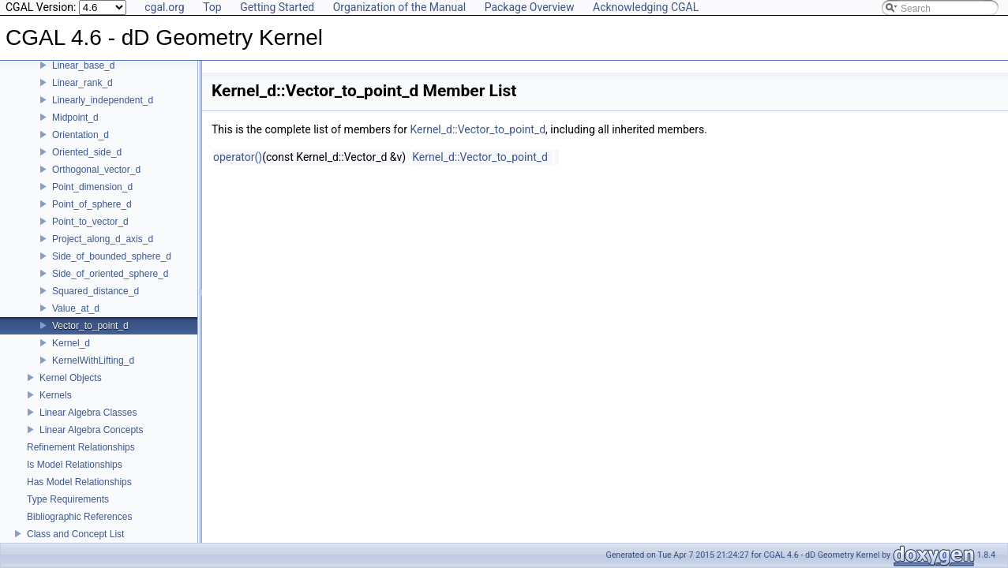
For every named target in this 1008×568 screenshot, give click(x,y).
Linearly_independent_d (102, 100)
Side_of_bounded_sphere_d (111, 256)
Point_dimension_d (92, 186)
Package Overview (530, 7)
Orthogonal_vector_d (96, 169)
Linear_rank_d (82, 82)
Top (212, 7)
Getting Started (277, 7)
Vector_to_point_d (90, 325)
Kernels (55, 395)
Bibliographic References (79, 516)
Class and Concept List (75, 534)
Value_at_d (75, 308)
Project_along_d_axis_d (102, 239)
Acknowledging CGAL (646, 7)
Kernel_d (71, 343)
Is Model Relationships (74, 464)
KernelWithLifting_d (93, 360)
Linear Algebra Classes (88, 412)
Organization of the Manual (399, 7)
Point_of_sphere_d (92, 204)
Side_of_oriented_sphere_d (110, 273)
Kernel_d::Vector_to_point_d (477, 129)
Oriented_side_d (87, 152)
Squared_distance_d (95, 291)
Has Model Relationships (79, 482)
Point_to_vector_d (90, 221)
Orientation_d (80, 134)
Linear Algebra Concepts (91, 429)
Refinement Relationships (81, 447)
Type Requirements (68, 499)
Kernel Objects (70, 377)
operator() (237, 157)
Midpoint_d (75, 117)
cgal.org (164, 7)
